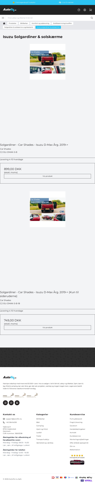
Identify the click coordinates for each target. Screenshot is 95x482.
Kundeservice (75, 436)
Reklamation (75, 450)
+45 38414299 (11, 422)
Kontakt (73, 432)
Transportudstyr (42, 439)
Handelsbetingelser (77, 429)
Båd (38, 422)
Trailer (38, 436)
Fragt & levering (76, 422)
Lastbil (39, 432)
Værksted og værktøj (44, 443)
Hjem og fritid (42, 429)
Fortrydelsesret (76, 419)
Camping (40, 426)
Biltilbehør (40, 419)
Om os (72, 446)
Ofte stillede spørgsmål (79, 443)
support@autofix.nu (14, 419)
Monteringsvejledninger (79, 439)
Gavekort (73, 426)
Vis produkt (48, 176)
